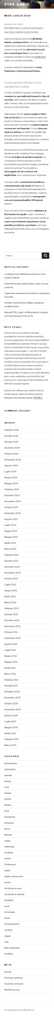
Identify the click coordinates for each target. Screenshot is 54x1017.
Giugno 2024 (10, 477)
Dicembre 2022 (12, 567)
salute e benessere (13, 876)
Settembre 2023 (12, 513)
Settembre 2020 (12, 709)
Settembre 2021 (12, 638)
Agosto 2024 (11, 465)
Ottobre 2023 (11, 507)
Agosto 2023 (11, 519)
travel (7, 918)
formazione (9, 817)
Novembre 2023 (12, 501)
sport (7, 906)
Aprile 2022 (10, 596)
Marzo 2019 (10, 745)
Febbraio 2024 (11, 489)
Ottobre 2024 (11, 453)
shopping (9, 900)
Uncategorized (11, 924)
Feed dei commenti (13, 984)
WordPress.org (12, 989)
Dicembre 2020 (12, 691)
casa (6, 787)
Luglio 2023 (10, 525)
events (7, 799)
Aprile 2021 (10, 668)
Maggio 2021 (11, 662)
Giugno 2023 (10, 531)
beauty (7, 781)
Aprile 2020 (10, 733)
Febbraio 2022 (11, 608)
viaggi (7, 936)
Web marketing (12, 948)
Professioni (10, 864)
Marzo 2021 (10, 674)
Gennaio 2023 (11, 561)
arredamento (10, 763)
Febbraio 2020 (11, 739)
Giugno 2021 (10, 656)
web (6, 942)
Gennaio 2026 (11, 436)
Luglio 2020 (10, 721)
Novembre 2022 (12, 572)
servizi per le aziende (14, 894)
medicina (8, 852)
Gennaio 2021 (11, 685)
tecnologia (9, 912)
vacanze (8, 930)
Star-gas (14, 4)
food (6, 811)
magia (7, 840)
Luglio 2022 (10, 584)
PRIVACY (38, 397)
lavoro (7, 829)
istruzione (9, 823)
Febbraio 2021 (11, 680)
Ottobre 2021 (11, 632)
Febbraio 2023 (11, 555)
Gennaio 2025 (11, 442)
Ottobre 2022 (11, 578)
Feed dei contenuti (13, 978)
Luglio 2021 (10, 650)
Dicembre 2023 (12, 495)
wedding (8, 953)
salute (7, 870)
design (7, 793)
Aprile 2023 (10, 543)
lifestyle (8, 835)
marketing (9, 846)
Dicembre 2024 (12, 448)
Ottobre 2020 (11, 703)
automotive (10, 769)
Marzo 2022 (10, 602)
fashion (7, 805)
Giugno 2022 (10, 590)
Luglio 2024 (10, 471)
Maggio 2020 (11, 727)
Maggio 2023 (11, 537)
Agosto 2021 (11, 644)
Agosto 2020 (11, 715)
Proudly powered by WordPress (19, 1010)
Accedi (7, 972)
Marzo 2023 (10, 549)
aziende (8, 775)
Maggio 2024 (11, 483)
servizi (7, 882)
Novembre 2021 (12, 626)
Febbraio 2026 (11, 430)
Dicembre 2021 (12, 620)
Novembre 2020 (12, 697)
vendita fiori (40, 57)
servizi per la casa (12, 888)
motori (7, 858)
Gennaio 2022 (11, 614)
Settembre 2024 (12, 459)
